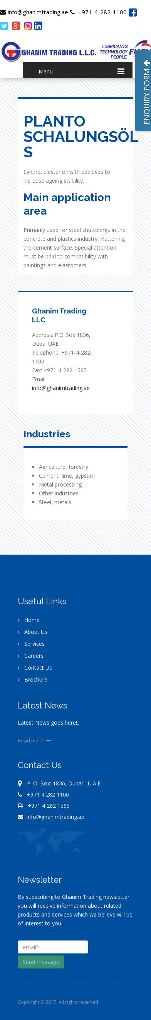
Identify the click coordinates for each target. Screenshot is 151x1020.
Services (31, 646)
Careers (31, 658)
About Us (32, 634)
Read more (35, 742)
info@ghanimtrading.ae (34, 12)
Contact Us (35, 669)
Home (29, 622)
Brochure (32, 681)
